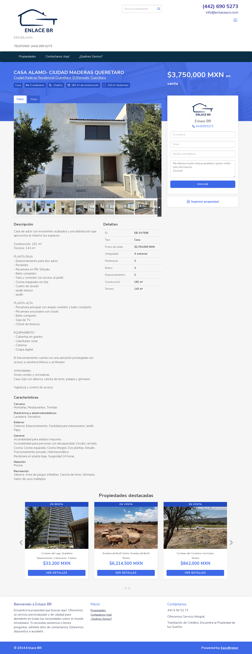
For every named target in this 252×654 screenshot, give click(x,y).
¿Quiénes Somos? (91, 56)
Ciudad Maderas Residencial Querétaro (42, 77)
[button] (19, 542)
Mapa (34, 99)
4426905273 (204, 126)
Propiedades (27, 56)
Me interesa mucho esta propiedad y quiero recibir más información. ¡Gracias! (202, 169)
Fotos (20, 99)
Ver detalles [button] (56, 573)
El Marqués (80, 77)
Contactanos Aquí (57, 56)
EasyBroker (229, 648)
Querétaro (98, 77)
